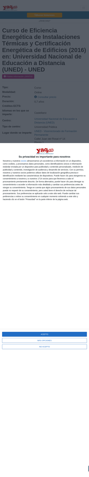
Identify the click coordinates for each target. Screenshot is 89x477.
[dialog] (44, 310)
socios (24, 161)
